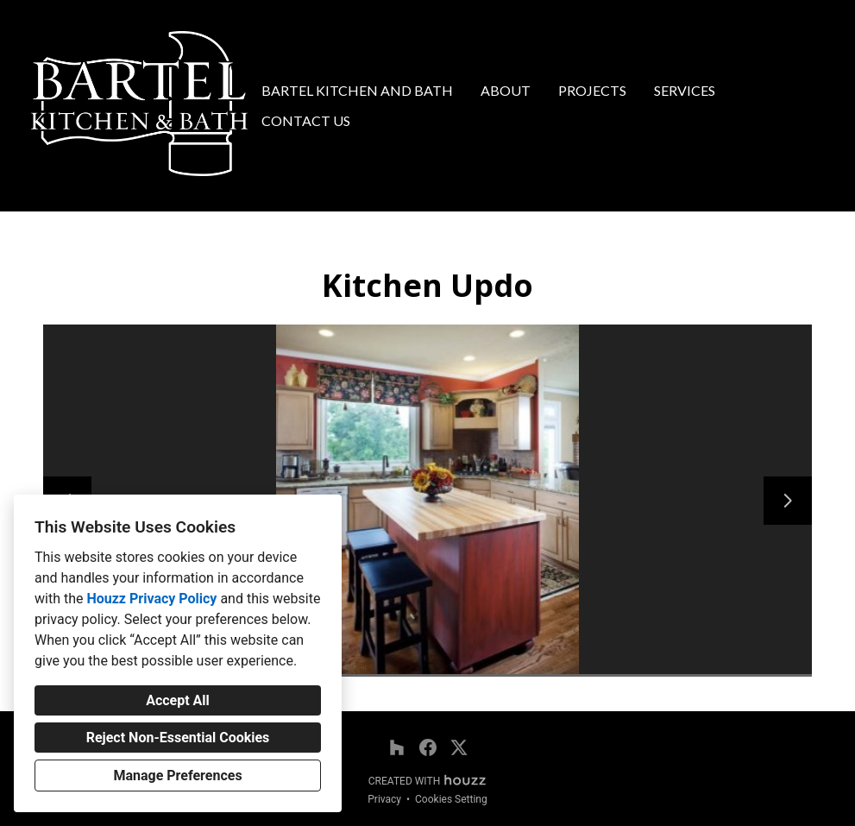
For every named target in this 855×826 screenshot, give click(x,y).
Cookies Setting (451, 799)
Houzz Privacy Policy (151, 598)
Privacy (384, 799)
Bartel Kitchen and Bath (357, 90)
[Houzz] (397, 747)
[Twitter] (459, 747)
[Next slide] (788, 500)
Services (684, 90)
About (506, 90)
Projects (592, 90)
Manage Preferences (177, 775)
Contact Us (305, 120)
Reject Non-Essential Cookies (178, 737)
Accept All (178, 700)
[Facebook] (428, 747)
